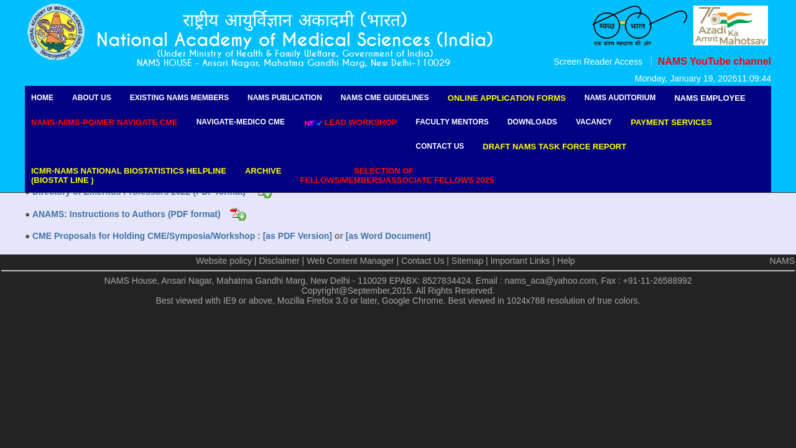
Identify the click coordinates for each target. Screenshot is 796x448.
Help (566, 261)
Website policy (224, 261)
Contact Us (440, 146)
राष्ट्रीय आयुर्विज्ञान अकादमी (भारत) (295, 20)
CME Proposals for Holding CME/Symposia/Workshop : (147, 236)
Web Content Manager (350, 261)
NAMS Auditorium (620, 97)
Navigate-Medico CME (241, 122)
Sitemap (467, 261)
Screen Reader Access (597, 62)
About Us (91, 97)
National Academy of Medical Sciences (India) (294, 40)
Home (42, 97)
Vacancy (594, 122)
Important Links (520, 261)
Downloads (532, 122)
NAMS (782, 261)
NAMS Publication (285, 97)
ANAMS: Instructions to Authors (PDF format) (126, 214)
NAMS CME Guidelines (385, 97)
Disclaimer (279, 261)
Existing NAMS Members (179, 97)
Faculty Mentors (452, 122)
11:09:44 (755, 78)
